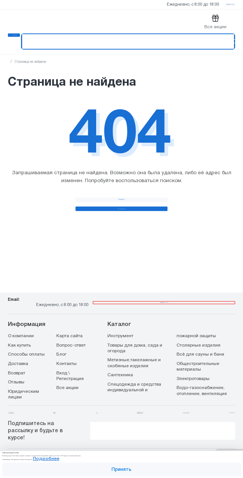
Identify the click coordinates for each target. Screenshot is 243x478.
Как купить (19, 331)
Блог (61, 340)
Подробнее (176, 451)
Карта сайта (69, 322)
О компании (21, 322)
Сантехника (120, 361)
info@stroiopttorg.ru (93, 290)
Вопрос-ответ (71, 331)
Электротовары (193, 365)
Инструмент (120, 322)
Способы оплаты (26, 340)
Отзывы (16, 368)
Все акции (67, 374)
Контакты (66, 350)
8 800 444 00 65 (163, 284)
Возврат (16, 359)
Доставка (18, 350)
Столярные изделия (198, 331)
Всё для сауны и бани (200, 340)
